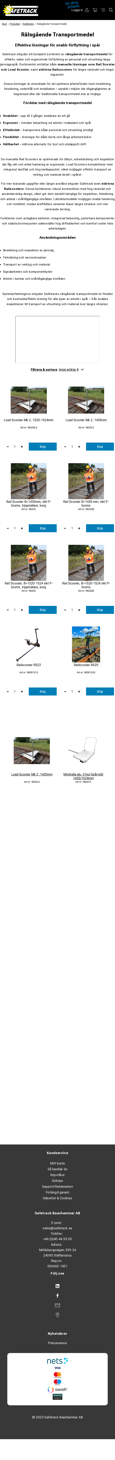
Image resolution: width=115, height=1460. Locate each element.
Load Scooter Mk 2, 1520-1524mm (28, 420)
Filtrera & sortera (57, 370)
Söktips (57, 1181)
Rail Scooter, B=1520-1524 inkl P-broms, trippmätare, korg (29, 585)
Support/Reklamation (57, 1186)
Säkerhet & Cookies (57, 1198)
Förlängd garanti (57, 1192)
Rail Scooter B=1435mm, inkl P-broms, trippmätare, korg (28, 503)
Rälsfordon (28, 24)
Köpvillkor (57, 1175)
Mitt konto (57, 1163)
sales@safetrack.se (57, 1228)
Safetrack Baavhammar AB (57, 1213)
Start (4, 24)
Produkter (15, 24)
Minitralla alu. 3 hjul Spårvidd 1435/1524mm (83, 776)
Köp (43, 447)
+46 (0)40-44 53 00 (57, 1239)
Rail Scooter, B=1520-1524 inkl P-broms (86, 585)
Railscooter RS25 (86, 665)
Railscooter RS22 (28, 665)
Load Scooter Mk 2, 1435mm (86, 420)
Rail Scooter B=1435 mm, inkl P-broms (86, 503)
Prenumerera (57, 1343)
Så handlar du (57, 1169)
